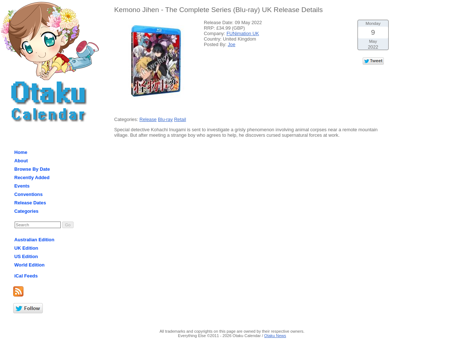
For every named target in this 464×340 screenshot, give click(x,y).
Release (148, 119)
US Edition (26, 256)
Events (22, 186)
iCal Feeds (26, 276)
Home (20, 152)
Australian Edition (34, 239)
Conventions (28, 194)
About (21, 160)
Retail (180, 119)
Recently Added (31, 177)
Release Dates (30, 202)
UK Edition (26, 248)
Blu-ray (165, 119)
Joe (231, 44)
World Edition (29, 265)
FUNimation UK (243, 33)
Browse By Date (32, 169)
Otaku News (275, 335)
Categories (26, 211)
